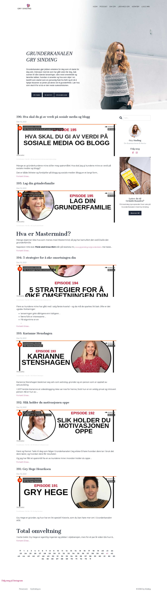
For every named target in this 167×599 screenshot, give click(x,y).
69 (77, 564)
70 (82, 564)
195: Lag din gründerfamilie (38, 184)
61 (36, 564)
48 (57, 561)
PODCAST (103, 7)
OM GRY (112, 7)
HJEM (95, 7)
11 (64, 556)
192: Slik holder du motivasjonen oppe (46, 407)
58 (108, 561)
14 (78, 556)
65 (56, 564)
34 (81, 558)
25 (36, 558)
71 (87, 564)
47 (52, 561)
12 (69, 556)
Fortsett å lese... (23, 177)
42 (25, 561)
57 (102, 561)
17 (92, 556)
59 (113, 561)
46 (46, 561)
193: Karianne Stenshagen (36, 337)
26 (41, 558)
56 (97, 561)
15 (83, 556)
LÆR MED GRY (124, 7)
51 (73, 561)
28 (51, 558)
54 (87, 561)
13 (74, 556)
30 (61, 558)
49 (63, 561)
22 (20, 558)
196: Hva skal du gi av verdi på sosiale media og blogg (57, 117)
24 (30, 558)
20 (106, 556)
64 (51, 564)
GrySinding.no (35, 594)
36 (92, 558)
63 (46, 564)
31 (67, 558)
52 (78, 561)
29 (56, 558)
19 (102, 556)
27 (46, 558)
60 (31, 564)
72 (92, 564)
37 (97, 558)
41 (20, 561)
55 (93, 561)
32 (71, 558)
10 (60, 556)
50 (68, 561)
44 (36, 561)
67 (67, 564)
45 (41, 561)
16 (88, 556)
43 (30, 561)
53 (83, 561)
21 (112, 556)
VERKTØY (135, 7)
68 (72, 564)
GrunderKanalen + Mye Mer (23, 159)
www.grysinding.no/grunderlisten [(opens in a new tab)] (91, 248)
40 (112, 558)
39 (107, 558)
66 (61, 564)
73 (97, 564)
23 (25, 558)
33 (76, 558)
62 (41, 564)
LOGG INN (145, 7)
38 (102, 558)
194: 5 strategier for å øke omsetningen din (50, 261)
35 (87, 558)
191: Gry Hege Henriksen (35, 474)
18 (97, 556)
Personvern (23, 594)
